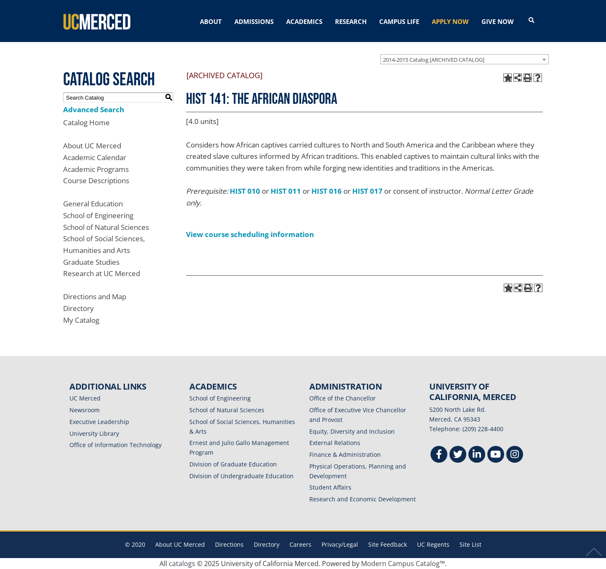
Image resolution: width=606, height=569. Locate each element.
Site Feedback (387, 544)
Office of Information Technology (115, 445)
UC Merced (85, 398)
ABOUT (211, 21)
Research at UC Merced (101, 273)
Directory (78, 308)
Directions (229, 544)
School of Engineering (98, 215)
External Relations (334, 443)
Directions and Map (94, 296)
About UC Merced (92, 145)
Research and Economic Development (362, 499)
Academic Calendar (94, 157)
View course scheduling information (250, 234)
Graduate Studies (91, 262)
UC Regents (433, 544)
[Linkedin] (476, 455)
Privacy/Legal (340, 544)
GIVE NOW (497, 21)
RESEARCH (351, 21)
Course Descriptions (96, 180)
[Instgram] (514, 455)
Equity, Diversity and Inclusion (352, 431)
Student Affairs (330, 487)
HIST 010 (245, 191)
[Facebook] (439, 455)
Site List (470, 544)
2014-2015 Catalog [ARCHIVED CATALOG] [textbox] (433, 59)
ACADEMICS (304, 21)
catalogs (182, 563)
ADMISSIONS (254, 21)
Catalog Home (86, 122)
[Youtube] (495, 455)
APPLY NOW (450, 21)
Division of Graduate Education (233, 464)
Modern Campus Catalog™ (403, 563)
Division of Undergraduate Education (241, 476)
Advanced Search (93, 109)
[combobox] (464, 59)
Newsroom (84, 410)
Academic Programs (96, 169)
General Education (93, 203)
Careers (300, 544)
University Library (94, 433)
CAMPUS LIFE (399, 21)
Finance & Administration (345, 454)
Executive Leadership (99, 422)
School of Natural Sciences (106, 227)
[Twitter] (458, 455)
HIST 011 (286, 191)
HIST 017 (367, 191)
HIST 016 (326, 191)
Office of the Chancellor (342, 398)
